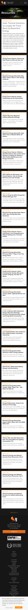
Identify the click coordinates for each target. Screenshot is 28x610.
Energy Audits (14, 568)
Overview (14, 587)
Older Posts (13, 512)
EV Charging (14, 561)
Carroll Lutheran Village (14, 582)
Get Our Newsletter (14, 592)
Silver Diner (14, 579)
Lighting (14, 563)
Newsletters (14, 590)
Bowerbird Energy (3, 2)
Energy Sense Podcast (14, 593)
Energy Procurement (14, 567)
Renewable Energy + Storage (14, 566)
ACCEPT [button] (19, 607)
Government (14, 571)
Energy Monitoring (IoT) (14, 574)
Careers (14, 556)
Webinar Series (14, 595)
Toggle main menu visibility (25, 3)
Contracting (13, 570)
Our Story (14, 553)
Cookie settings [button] (9, 607)
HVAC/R (14, 564)
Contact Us (21, 3)
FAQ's (14, 596)
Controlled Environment (14, 573)
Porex (14, 581)
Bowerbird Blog (14, 589)
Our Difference (14, 555)
